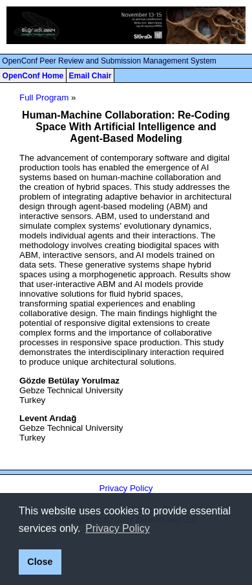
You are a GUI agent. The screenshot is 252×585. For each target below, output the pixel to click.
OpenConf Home (33, 75)
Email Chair (89, 75)
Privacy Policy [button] (117, 528)
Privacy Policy (126, 488)
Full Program (43, 97)
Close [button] (39, 561)
